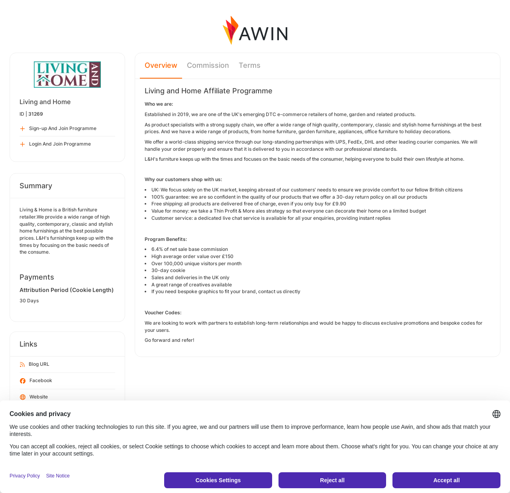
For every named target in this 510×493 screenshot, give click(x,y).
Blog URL (34, 365)
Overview (161, 65)
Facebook (36, 381)
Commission (208, 65)
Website (34, 397)
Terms (250, 65)
